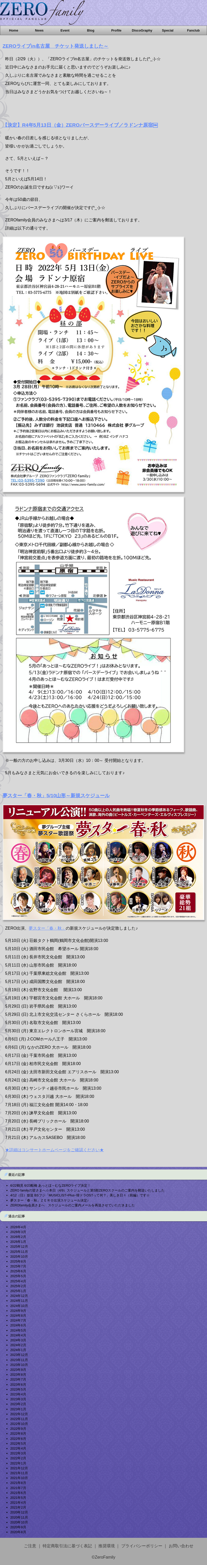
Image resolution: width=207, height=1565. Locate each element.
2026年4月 (18, 1227)
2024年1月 (18, 1350)
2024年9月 (18, 1311)
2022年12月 (19, 1414)
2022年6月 (18, 1439)
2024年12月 (19, 1296)
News (39, 30)
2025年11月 (19, 1252)
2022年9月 (18, 1429)
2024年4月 (18, 1335)
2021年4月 (18, 1502)
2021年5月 (18, 1498)
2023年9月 (18, 1370)
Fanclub (193, 30)
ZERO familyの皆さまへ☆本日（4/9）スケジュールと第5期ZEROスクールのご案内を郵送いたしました (87, 1190)
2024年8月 (18, 1315)
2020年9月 (18, 1527)
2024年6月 (18, 1325)
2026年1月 (18, 1242)
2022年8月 (18, 1433)
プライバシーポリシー (141, 1546)
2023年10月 (19, 1365)
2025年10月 (19, 1256)
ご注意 (30, 1546)
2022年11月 (19, 1419)
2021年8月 (18, 1483)
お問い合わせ (181, 1546)
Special (168, 30)
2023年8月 (18, 1374)
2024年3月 (18, 1340)
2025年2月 (18, 1286)
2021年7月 (18, 1488)
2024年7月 (18, 1320)
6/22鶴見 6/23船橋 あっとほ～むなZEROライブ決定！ (50, 1185)
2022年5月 (18, 1443)
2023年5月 (18, 1389)
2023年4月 (18, 1394)
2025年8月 (18, 1261)
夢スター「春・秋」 (47, 928)
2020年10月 (19, 1522)
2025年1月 (18, 1291)
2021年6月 (18, 1493)
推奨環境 (106, 1546)
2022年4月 (18, 1448)
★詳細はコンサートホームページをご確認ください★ (54, 1150)
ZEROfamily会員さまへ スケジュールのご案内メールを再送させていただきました (72, 1205)
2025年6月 (18, 1271)
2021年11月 (19, 1473)
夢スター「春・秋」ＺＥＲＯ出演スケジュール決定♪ (49, 1200)
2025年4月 (18, 1281)
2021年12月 (19, 1468)
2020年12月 (19, 1512)
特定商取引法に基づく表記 (67, 1546)
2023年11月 (19, 1360)
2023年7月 (18, 1379)
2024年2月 (18, 1345)
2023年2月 (18, 1404)
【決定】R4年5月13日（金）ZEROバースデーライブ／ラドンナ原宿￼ (80, 125)
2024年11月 (19, 1301)
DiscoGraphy (142, 30)
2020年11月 (19, 1517)
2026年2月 (18, 1237)
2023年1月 (18, 1409)
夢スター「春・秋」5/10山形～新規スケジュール (56, 795)
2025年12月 (19, 1246)
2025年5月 (18, 1276)
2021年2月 (18, 1507)
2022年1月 (18, 1463)
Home (13, 30)
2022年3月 (18, 1453)
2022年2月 (18, 1458)
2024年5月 (18, 1330)
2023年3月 (18, 1399)
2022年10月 (19, 1424)
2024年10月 (19, 1306)
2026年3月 (18, 1232)
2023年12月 (19, 1355)
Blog (90, 30)
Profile (116, 30)
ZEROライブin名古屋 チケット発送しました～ (55, 46)
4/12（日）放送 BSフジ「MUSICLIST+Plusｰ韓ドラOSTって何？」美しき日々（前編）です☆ (80, 1195)
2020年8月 (18, 1532)
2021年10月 (19, 1478)
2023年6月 (18, 1384)
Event (65, 30)
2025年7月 (18, 1266)
